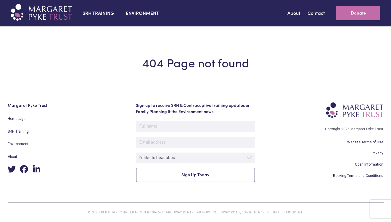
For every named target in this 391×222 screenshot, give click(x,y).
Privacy (377, 153)
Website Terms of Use (365, 142)
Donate (358, 13)
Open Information (369, 164)
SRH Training (18, 131)
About (12, 157)
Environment (18, 144)
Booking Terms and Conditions (358, 176)
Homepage (16, 119)
